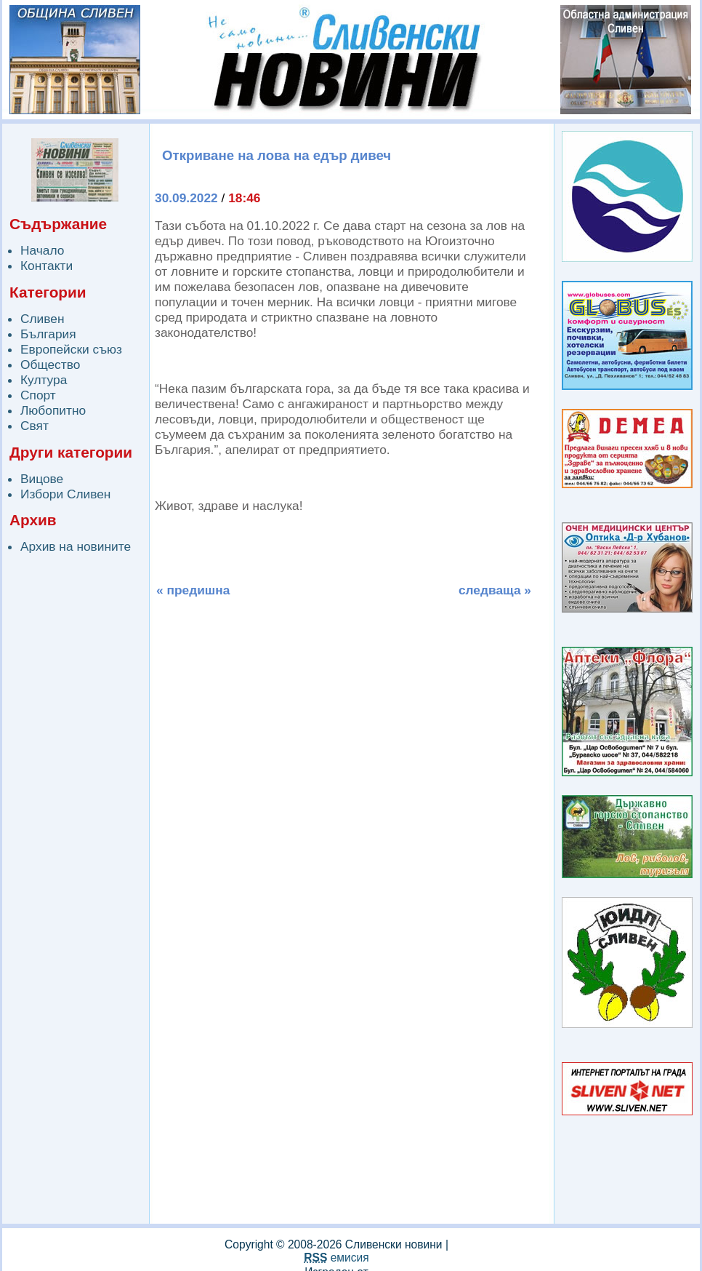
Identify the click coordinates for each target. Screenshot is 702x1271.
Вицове (41, 478)
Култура (43, 379)
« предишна (193, 590)
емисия (336, 1257)
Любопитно (53, 410)
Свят (34, 425)
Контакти (46, 265)
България (48, 334)
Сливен (42, 318)
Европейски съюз (71, 349)
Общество (50, 364)
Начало (42, 250)
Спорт (38, 395)
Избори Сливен (65, 494)
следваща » (495, 590)
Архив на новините (75, 546)
